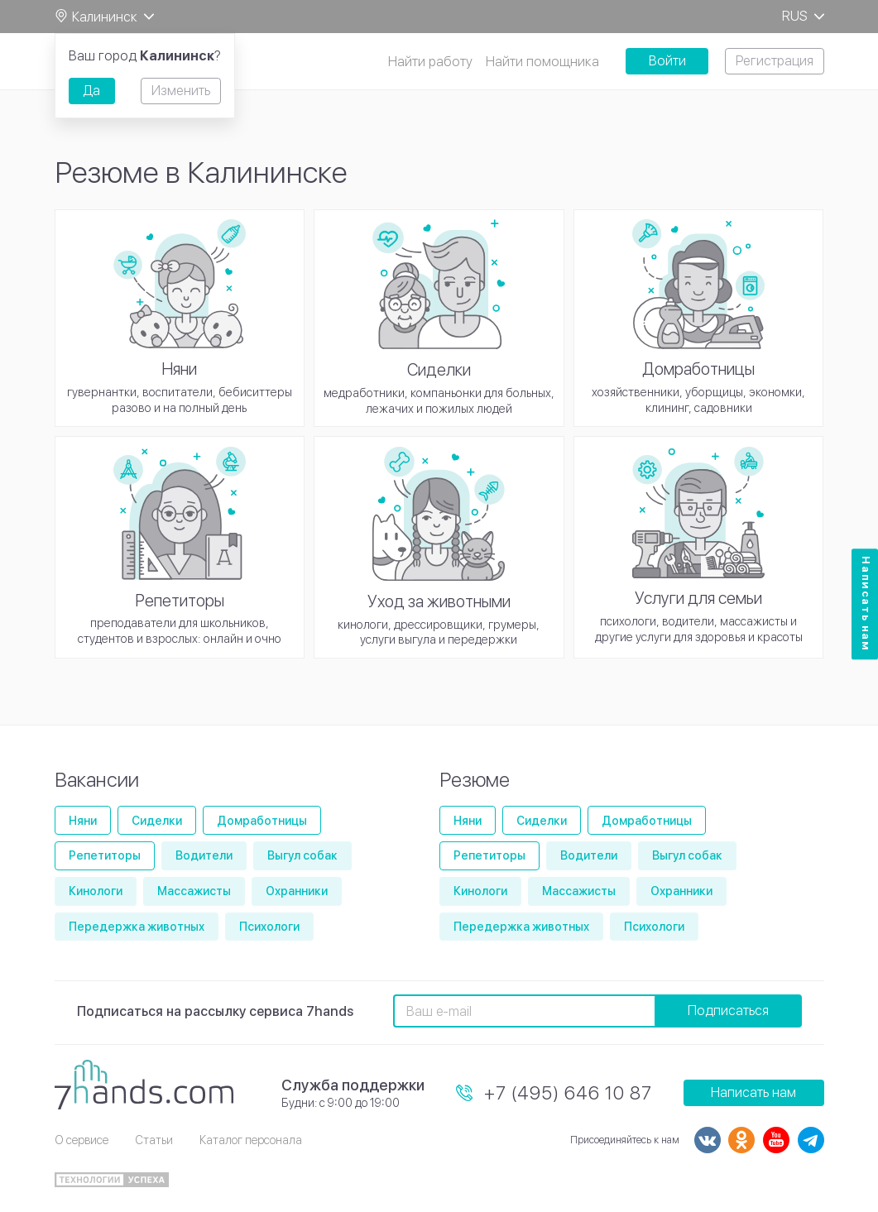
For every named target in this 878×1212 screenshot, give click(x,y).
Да (91, 90)
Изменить (180, 90)
